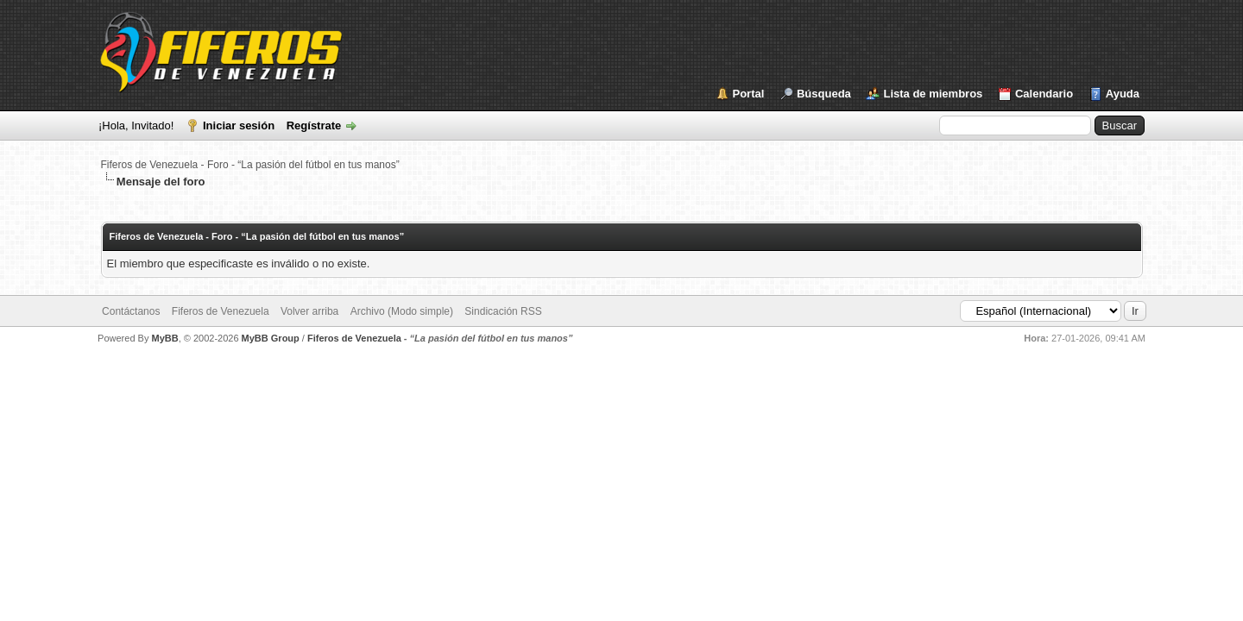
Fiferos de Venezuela (220, 311)
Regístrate (314, 125)
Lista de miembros (932, 93)
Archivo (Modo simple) (401, 311)
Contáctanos (131, 311)
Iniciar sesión (238, 125)
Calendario (1044, 93)
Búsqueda (824, 93)
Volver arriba (309, 311)
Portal (749, 93)
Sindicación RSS (502, 311)
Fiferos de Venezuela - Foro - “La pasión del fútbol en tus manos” (250, 165)
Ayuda (1122, 93)
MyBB (164, 338)
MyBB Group (271, 338)
